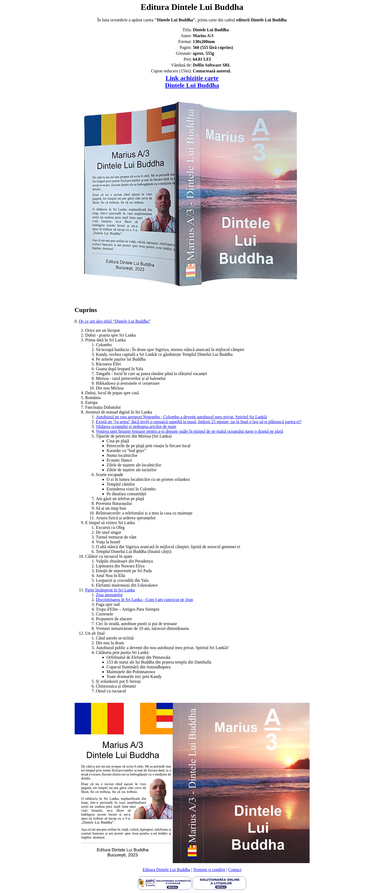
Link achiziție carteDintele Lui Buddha (192, 82)
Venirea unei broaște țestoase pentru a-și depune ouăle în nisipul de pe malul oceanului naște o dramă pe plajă (189, 431)
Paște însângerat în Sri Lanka (110, 590)
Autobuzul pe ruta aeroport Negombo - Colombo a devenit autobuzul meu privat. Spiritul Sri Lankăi (181, 417)
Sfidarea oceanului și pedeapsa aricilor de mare (136, 426)
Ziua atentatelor (109, 594)
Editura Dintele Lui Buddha (166, 869)
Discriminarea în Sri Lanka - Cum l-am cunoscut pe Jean (144, 599)
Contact (235, 869)
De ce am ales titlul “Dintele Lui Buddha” (115, 321)
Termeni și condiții (209, 869)
